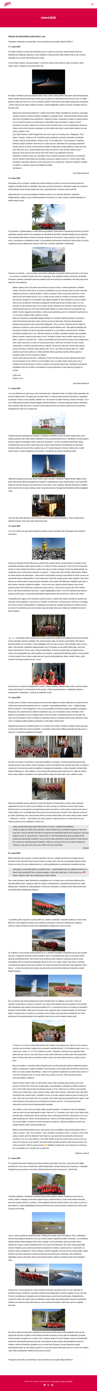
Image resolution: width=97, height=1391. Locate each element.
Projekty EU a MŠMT (66, 1381)
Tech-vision (55, 1381)
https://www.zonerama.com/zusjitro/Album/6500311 (52, 42)
